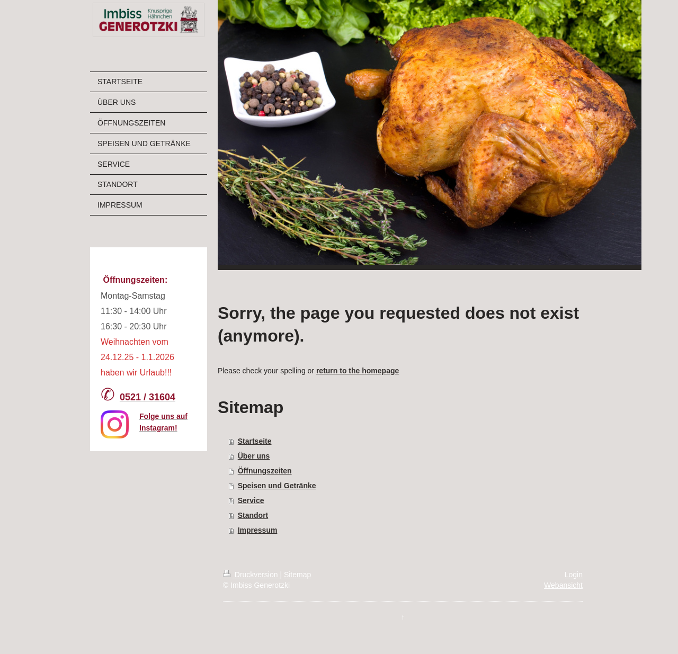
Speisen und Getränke (277, 485)
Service (251, 500)
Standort (253, 515)
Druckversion (251, 574)
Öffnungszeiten (265, 471)
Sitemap (297, 574)
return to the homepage (357, 370)
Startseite (255, 441)
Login (574, 574)
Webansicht (563, 585)
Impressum (258, 530)
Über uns (254, 456)
